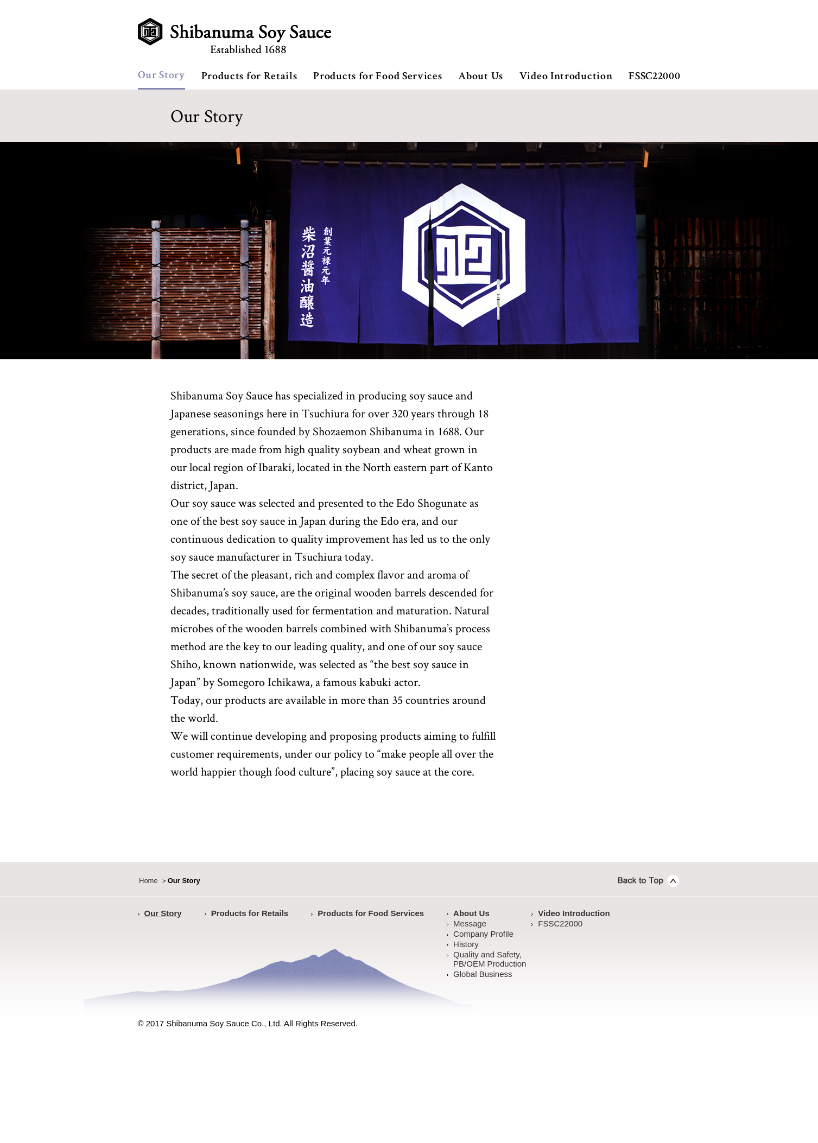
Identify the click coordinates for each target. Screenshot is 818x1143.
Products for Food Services (377, 77)
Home (148, 881)
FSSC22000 (654, 77)
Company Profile (483, 933)
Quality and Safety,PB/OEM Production (489, 959)
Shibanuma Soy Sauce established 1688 (234, 35)
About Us (480, 77)
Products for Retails (249, 77)
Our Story (161, 76)
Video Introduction (566, 77)
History (466, 944)
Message (469, 923)
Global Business (482, 974)
